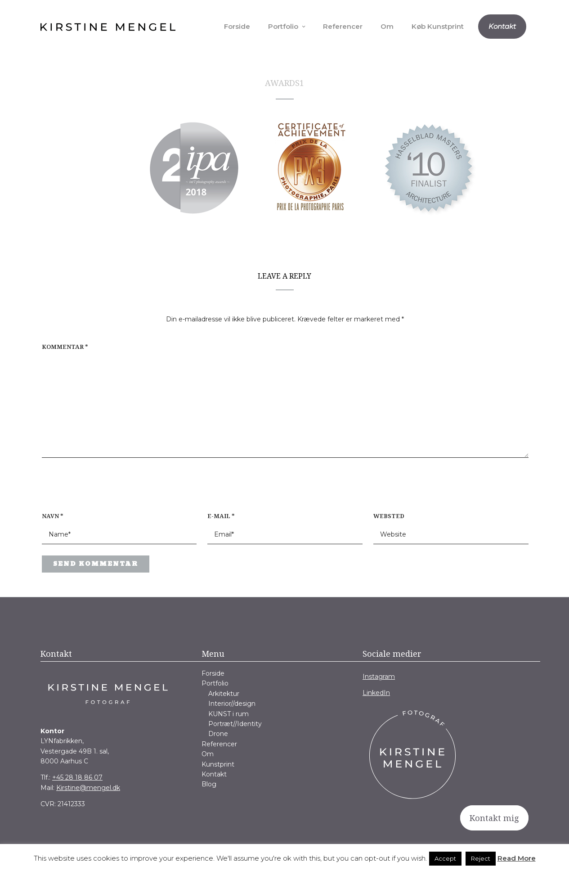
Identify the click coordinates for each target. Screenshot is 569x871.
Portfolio (283, 26)
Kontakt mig (494, 817)
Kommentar (65, 347)
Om (387, 26)
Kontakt (502, 26)
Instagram (379, 676)
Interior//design (231, 704)
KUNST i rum (228, 714)
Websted (388, 516)
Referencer (343, 26)
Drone (218, 734)
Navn (52, 516)
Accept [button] (445, 858)
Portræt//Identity (235, 724)
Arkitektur (223, 694)
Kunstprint (218, 764)
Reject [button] (480, 858)
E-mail (221, 516)
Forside (237, 26)
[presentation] (99, 489)
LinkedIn (376, 693)
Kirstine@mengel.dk (88, 788)
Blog (209, 784)
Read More (516, 858)
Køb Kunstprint (438, 26)
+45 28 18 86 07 (77, 777)
